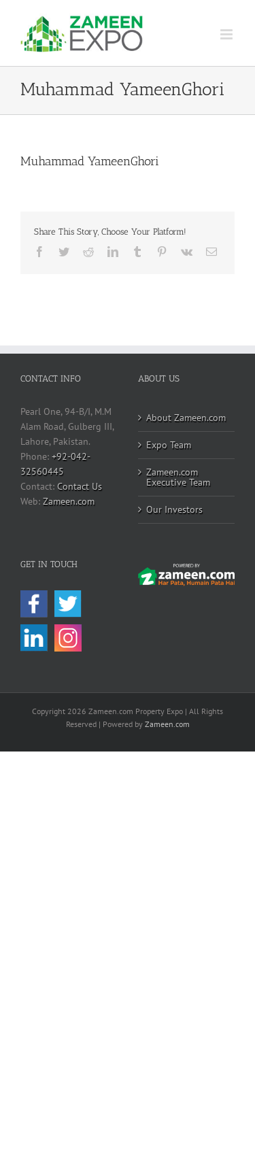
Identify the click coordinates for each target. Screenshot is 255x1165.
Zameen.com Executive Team (178, 477)
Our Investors (174, 509)
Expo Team (168, 445)
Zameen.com (69, 501)
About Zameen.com (186, 417)
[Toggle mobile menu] (227, 34)
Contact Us (79, 486)
